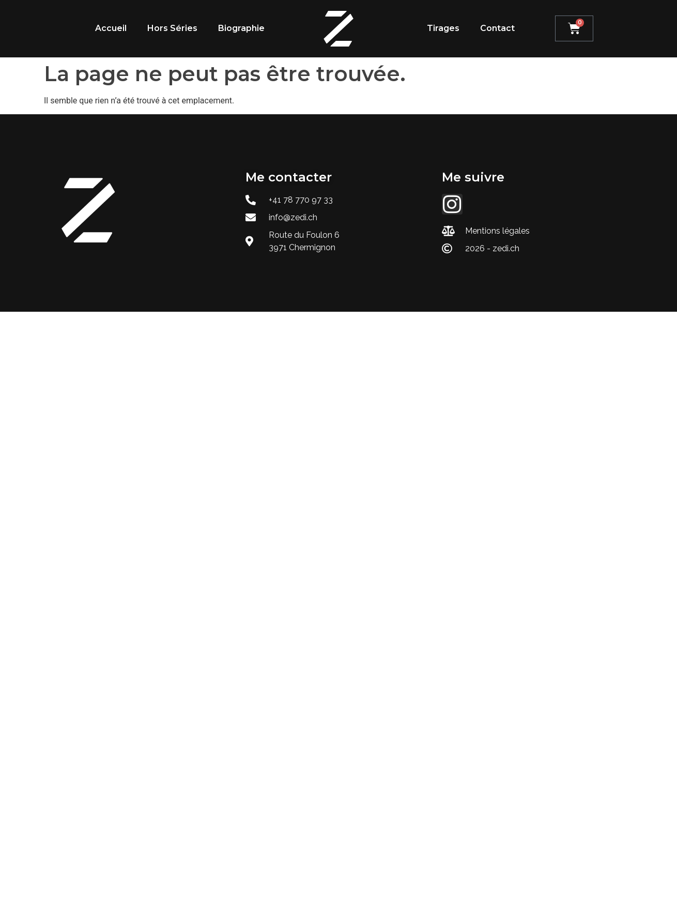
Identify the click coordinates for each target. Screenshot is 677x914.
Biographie (241, 28)
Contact (497, 28)
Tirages (443, 28)
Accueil (111, 28)
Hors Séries (172, 28)
